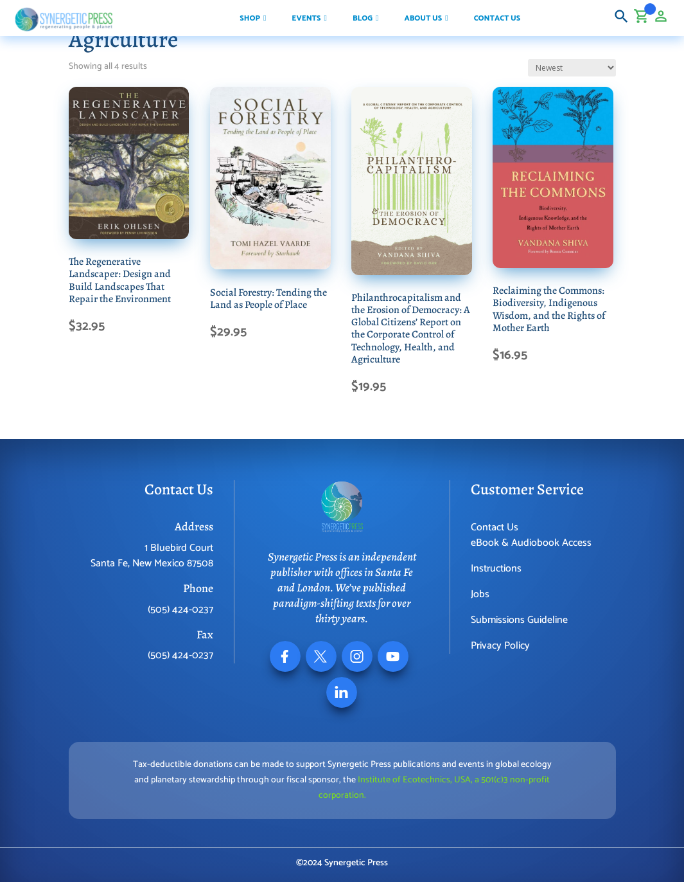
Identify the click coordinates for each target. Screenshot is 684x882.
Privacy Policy (500, 645)
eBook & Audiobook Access (531, 543)
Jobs (480, 594)
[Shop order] (572, 67)
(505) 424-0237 (180, 609)
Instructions (496, 568)
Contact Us (494, 527)
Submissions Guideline (519, 620)
